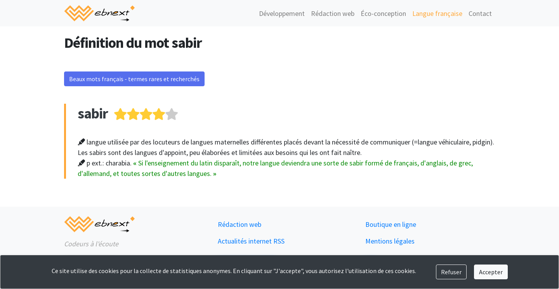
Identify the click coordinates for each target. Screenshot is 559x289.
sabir (93, 113)
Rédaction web (332, 13)
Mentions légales (390, 241)
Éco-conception (383, 13)
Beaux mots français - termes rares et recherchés (134, 79)
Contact (480, 13)
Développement (282, 13)
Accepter (491, 272)
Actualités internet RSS (251, 241)
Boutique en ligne (390, 224)
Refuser (451, 272)
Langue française (437, 13)
